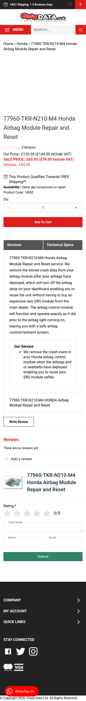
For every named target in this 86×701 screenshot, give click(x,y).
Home (8, 44)
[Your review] (43, 527)
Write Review (18, 422)
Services (14, 245)
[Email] (63, 542)
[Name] (22, 542)
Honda (22, 44)
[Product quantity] (43, 207)
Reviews (29, 147)
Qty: (6, 199)
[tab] (23, 245)
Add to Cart (42, 222)
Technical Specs (60, 245)
